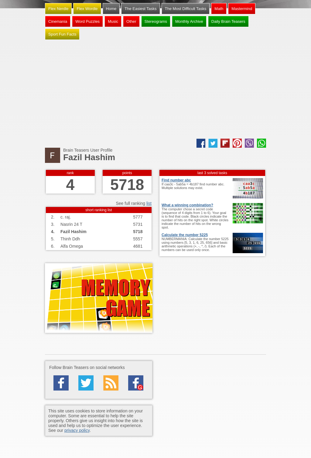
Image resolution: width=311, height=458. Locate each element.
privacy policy (77, 430)
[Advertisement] (155, 90)
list (149, 203)
